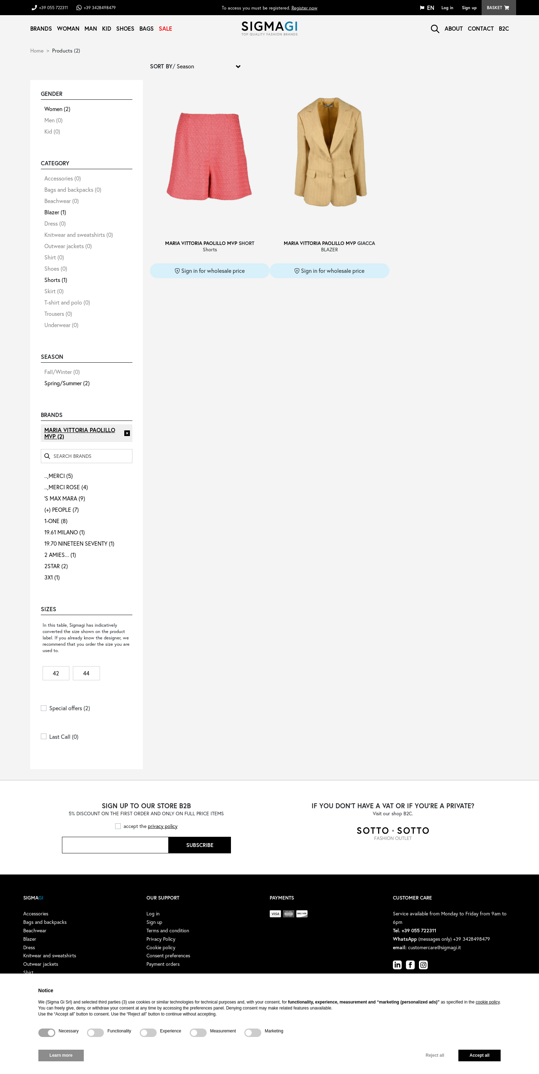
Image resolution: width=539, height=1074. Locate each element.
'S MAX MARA (64, 498)
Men (53, 120)
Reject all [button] (435, 1055)
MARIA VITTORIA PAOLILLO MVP (79, 433)
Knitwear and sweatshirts (78, 234)
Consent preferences (168, 955)
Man (90, 28)
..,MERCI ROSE (66, 487)
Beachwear (61, 200)
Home (37, 50)
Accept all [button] (480, 1055)
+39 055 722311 (53, 7)
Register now (305, 8)
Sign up (469, 7)
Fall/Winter (62, 371)
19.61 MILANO (64, 532)
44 (86, 673)
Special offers (69, 708)
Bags (146, 28)
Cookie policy (160, 947)
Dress (55, 223)
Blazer (55, 212)
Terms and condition (167, 930)
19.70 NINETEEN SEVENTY (79, 543)
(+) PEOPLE (61, 509)
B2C (504, 28)
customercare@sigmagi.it (434, 947)
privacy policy (162, 826)
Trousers (58, 313)
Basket (494, 7)
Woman (68, 28)
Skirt (54, 291)
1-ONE (56, 520)
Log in (447, 7)
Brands (41, 28)
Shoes (125, 28)
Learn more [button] (61, 1055)
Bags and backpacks (72, 189)
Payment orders (163, 964)
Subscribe (199, 844)
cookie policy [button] (488, 1002)
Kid (106, 28)
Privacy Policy (160, 938)
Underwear (61, 325)
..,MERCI (58, 475)
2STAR (56, 566)
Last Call (64, 736)
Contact (481, 28)
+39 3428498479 (100, 7)
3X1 (52, 577)
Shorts (55, 279)
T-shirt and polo (67, 302)
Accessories (62, 178)
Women (57, 108)
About (454, 28)
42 (56, 673)
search (435, 29)
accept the (150, 826)
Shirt (54, 257)
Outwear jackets (68, 246)
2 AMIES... (60, 554)
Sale (165, 28)
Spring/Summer (67, 383)
